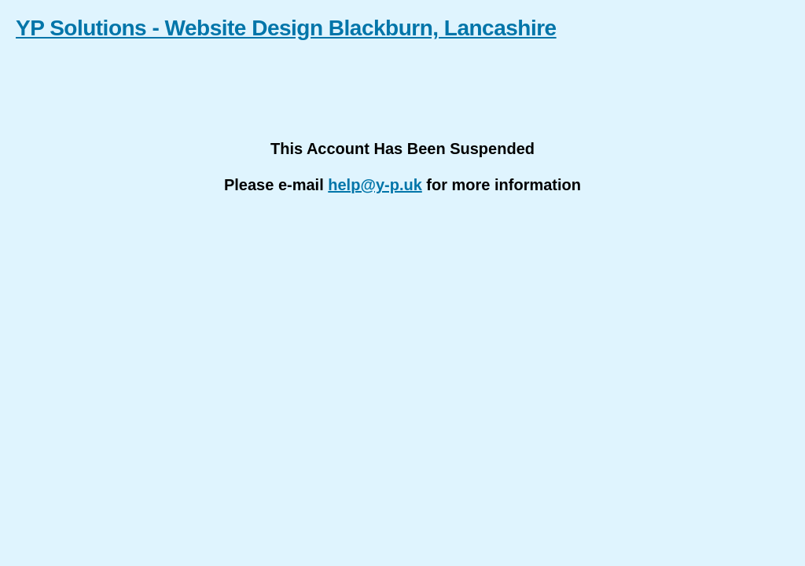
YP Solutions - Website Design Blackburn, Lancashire (286, 28)
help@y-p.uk (375, 184)
